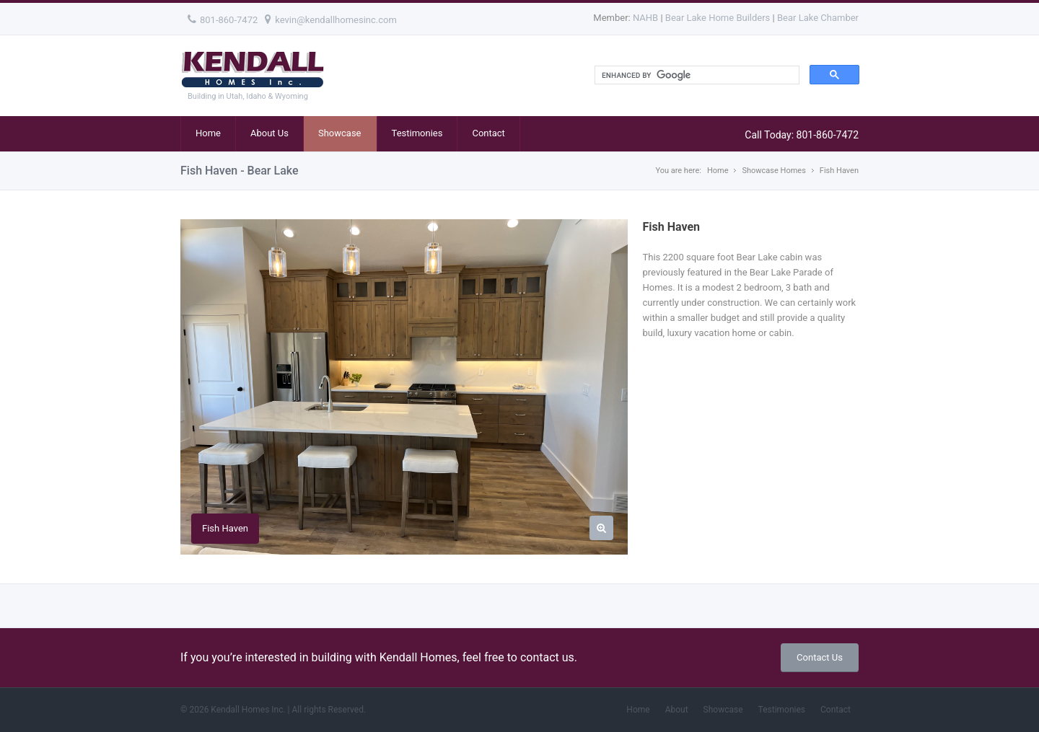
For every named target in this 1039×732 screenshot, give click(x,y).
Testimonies (417, 133)
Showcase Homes (773, 170)
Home (208, 133)
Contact (488, 133)
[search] (695, 75)
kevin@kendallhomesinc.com (331, 19)
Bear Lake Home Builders (717, 17)
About (676, 710)
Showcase (339, 133)
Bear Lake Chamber (818, 17)
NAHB (645, 17)
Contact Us (820, 657)
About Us (269, 133)
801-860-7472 (223, 19)
